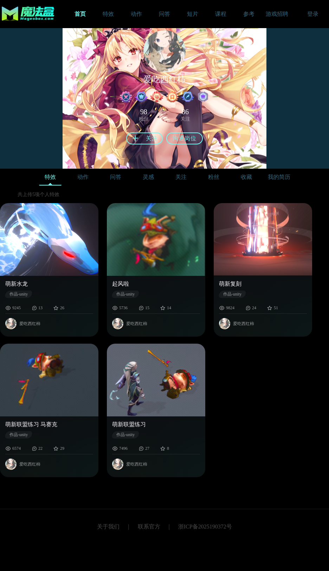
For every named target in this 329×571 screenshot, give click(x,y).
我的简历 (279, 177)
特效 (50, 178)
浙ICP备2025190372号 (205, 527)
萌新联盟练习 (129, 424)
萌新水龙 (16, 284)
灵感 (148, 177)
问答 (115, 177)
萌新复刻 (230, 284)
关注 (181, 177)
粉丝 (213, 177)
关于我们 (108, 527)
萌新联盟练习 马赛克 (31, 424)
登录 (312, 14)
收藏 (246, 177)
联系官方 (149, 527)
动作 (83, 177)
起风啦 (120, 284)
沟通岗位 (184, 138)
